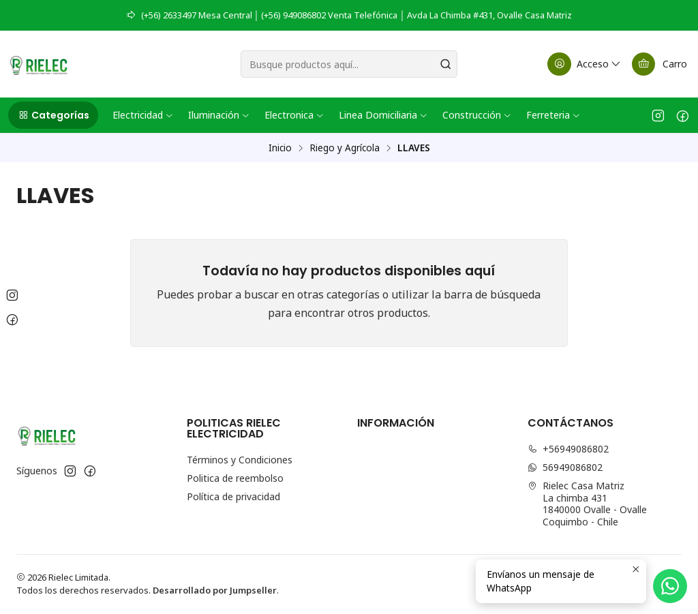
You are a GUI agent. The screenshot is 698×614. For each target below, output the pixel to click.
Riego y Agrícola (344, 148)
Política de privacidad (233, 496)
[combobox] (349, 64)
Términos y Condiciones (239, 459)
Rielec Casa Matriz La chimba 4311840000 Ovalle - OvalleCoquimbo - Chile (587, 503)
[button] (53, 115)
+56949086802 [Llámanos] (568, 448)
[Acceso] (585, 64)
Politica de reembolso (235, 478)
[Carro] (659, 64)
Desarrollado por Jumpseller (215, 590)
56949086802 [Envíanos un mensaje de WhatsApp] (565, 467)
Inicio (280, 148)
